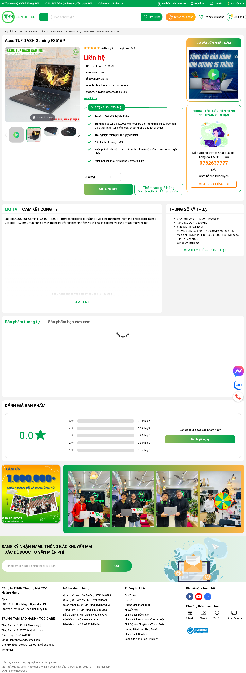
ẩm (128, 116)
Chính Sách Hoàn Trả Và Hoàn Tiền (145, 619)
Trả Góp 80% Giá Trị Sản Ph (110, 116)
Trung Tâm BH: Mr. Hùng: (85, 609)
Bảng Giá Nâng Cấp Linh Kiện (141, 638)
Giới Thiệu (130, 595)
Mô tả (11, 209)
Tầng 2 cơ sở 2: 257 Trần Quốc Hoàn (22, 630)
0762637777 (214, 163)
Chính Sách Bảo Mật (136, 634)
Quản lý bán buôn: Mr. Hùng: (86, 604)
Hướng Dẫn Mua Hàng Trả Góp (142, 629)
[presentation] (6, 135)
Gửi (116, 565)
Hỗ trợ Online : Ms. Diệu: (85, 614)
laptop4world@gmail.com (21, 639)
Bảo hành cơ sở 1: (81, 619)
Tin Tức (129, 600)
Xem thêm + (82, 302)
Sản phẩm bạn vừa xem (69, 321)
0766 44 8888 (16, 635)
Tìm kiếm (154, 17)
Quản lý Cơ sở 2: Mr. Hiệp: (85, 600)
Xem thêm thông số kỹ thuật (205, 250)
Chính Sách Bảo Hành (137, 614)
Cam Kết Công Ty (40, 209)
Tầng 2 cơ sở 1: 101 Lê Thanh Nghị (21, 625)
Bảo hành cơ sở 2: (81, 624)
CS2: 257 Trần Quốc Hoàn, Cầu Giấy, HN (24, 609)
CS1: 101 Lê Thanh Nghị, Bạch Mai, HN (24, 604)
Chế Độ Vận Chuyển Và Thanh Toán (145, 624)
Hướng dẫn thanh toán (138, 604)
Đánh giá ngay (200, 439)
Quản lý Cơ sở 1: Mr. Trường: (87, 595)
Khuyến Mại (131, 609)
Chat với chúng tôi (214, 184)
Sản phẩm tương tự (23, 321)
